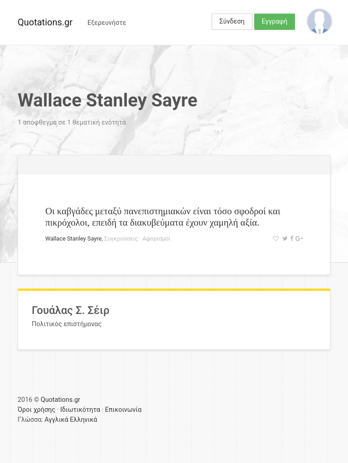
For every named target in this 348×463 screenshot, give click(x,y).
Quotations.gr (45, 22)
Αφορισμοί (156, 238)
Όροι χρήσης (36, 410)
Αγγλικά (56, 420)
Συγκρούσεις (121, 238)
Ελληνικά (83, 420)
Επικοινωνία (123, 410)
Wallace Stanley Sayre (73, 238)
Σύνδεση (231, 21)
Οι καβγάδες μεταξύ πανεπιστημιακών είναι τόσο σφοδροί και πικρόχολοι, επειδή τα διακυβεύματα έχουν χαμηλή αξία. (162, 216)
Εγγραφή (275, 21)
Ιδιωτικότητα (80, 410)
